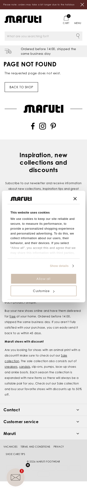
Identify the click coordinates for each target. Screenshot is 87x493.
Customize (43, 291)
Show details (59, 266)
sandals (24, 366)
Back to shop (21, 87)
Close (82, 4)
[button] (15, 477)
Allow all (43, 279)
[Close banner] (75, 198)
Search (77, 36)
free (13, 316)
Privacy (59, 446)
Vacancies (10, 446)
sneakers (11, 366)
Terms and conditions (35, 446)
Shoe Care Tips (15, 454)
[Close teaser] (28, 465)
